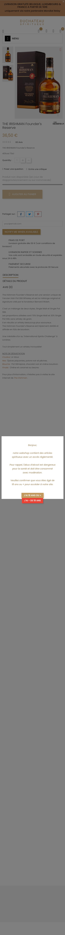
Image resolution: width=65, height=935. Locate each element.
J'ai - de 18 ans (32, 500)
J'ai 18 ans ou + (32, 495)
